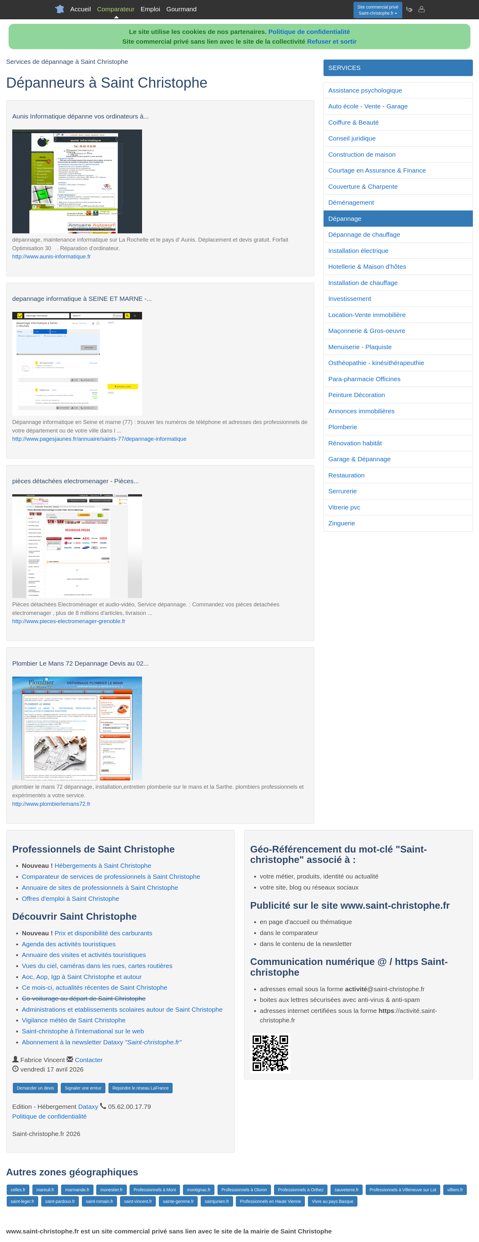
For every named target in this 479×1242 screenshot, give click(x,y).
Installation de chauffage (363, 282)
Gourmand (181, 9)
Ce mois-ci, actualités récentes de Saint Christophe (94, 987)
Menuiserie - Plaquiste (360, 346)
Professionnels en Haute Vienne (270, 1201)
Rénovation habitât (355, 443)
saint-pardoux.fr (60, 1201)
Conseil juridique (352, 138)
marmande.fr (77, 1189)
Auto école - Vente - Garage (368, 106)
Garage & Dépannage (359, 458)
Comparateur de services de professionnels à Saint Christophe (111, 876)
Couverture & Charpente (363, 186)
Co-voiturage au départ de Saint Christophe (84, 998)
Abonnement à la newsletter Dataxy (102, 1042)
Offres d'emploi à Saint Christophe (70, 898)
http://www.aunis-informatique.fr (51, 256)
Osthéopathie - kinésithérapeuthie (376, 362)
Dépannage (345, 218)
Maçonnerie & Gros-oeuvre (366, 330)
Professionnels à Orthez (301, 1189)
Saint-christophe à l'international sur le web (83, 1031)
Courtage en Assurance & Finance (377, 170)
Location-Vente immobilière (367, 314)
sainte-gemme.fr (178, 1201)
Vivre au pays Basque (332, 1201)
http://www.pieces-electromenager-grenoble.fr (68, 621)
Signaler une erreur (83, 1088)
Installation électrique (358, 250)
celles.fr (18, 1189)
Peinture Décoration (356, 394)
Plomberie (342, 426)
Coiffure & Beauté (353, 122)
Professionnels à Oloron (244, 1189)
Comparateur (116, 9)
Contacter (89, 1059)
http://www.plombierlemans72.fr (51, 804)
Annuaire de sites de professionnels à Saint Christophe (100, 887)
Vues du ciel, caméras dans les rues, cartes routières (97, 965)
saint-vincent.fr (138, 1201)
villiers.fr (455, 1189)
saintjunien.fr (217, 1201)
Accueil (80, 9)
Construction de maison (362, 154)
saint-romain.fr (99, 1201)
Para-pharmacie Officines (364, 378)
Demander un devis (35, 1088)
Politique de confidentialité (309, 31)
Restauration (346, 475)
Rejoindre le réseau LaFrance (140, 1088)
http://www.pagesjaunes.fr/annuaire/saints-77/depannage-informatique (99, 439)
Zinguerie (341, 523)
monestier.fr (111, 1189)
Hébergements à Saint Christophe (103, 865)
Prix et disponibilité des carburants (103, 933)
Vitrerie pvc (344, 507)
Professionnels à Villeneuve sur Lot (403, 1189)
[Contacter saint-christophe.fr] (421, 9)
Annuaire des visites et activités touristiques (84, 954)
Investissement (349, 298)
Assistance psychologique (365, 90)
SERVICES (344, 67)
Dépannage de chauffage (364, 234)
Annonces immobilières (361, 411)
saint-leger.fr (22, 1201)
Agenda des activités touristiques (69, 944)
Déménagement (351, 202)
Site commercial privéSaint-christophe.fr (377, 10)
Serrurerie (342, 491)
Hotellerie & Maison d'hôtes (367, 266)
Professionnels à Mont (154, 1189)
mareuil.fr (45, 1189)
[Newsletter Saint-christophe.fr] (409, 9)
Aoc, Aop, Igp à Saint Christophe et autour (82, 976)
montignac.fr (198, 1189)
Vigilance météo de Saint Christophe (74, 1020)
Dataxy (88, 1106)
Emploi (150, 9)
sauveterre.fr (347, 1189)
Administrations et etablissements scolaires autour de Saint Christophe (122, 1009)
